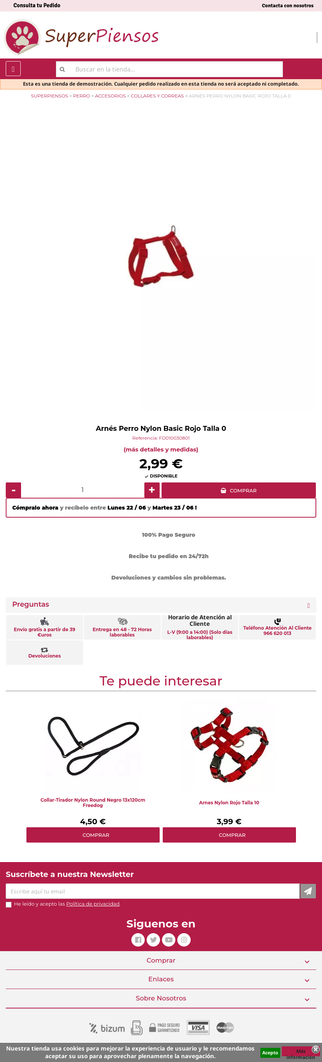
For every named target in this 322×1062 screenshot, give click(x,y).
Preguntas (30, 605)
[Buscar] (169, 69)
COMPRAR (243, 490)
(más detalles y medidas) (161, 449)
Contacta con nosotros (288, 5)
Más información (300, 1052)
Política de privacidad (92, 904)
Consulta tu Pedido (36, 5)
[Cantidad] (82, 490)
